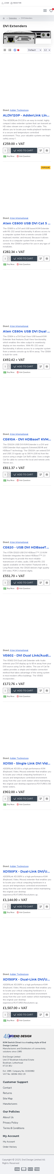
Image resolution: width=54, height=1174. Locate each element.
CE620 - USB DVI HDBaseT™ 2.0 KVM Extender (27, 547)
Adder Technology (19, 110)
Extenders (13, 18)
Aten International (19, 218)
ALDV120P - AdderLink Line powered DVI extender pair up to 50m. (27, 115)
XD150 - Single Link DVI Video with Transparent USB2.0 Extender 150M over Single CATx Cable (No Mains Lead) (27, 763)
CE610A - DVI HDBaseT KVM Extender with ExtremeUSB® (27, 439)
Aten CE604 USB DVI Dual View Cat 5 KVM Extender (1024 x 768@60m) (27, 331)
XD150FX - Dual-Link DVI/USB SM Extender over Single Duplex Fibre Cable (27, 979)
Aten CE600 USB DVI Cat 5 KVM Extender (27, 223)
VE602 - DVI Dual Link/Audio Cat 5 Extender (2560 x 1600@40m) (27, 655)
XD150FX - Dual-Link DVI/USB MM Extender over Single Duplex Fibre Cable (27, 871)
